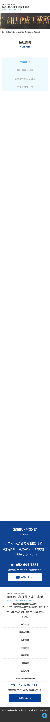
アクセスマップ (25, 87)
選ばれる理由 (25, 632)
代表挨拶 (25, 61)
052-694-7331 (27, 564)
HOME (25, 616)
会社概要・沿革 (25, 70)
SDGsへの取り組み (25, 78)
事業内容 (25, 624)
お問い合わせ (25, 698)
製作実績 (25, 639)
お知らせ (25, 670)
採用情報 (25, 655)
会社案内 (25, 663)
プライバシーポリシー (25, 678)
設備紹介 (25, 647)
